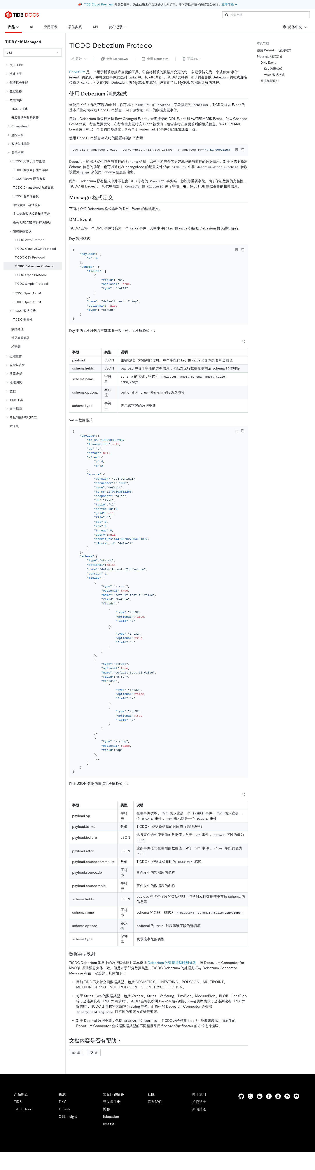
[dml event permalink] (95, 225)
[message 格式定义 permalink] (116, 203)
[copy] (243, 149)
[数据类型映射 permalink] (99, 972)
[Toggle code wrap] (237, 149)
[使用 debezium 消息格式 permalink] (131, 93)
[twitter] (250, 1114)
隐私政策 (90, 1161)
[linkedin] (259, 1114)
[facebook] (268, 1114)
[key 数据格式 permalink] (93, 244)
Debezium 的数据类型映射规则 (172, 981)
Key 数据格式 (273, 68)
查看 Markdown (155, 59)
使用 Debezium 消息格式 (274, 50)
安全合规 (109, 1161)
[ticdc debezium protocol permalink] (157, 45)
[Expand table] (243, 353)
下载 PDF (191, 59)
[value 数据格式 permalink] (96, 432)
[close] (306, 1145)
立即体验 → (229, 4)
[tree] (33, 245)
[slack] (278, 1114)
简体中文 (295, 27)
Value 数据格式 (274, 74)
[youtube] (296, 1114)
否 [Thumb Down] (94, 1070)
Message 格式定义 (269, 56)
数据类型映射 (270, 81)
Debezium (77, 72)
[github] (241, 1114)
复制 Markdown (114, 59)
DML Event (268, 62)
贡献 (79, 59)
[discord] (287, 1114)
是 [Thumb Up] (76, 1070)
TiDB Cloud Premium (99, 4)
